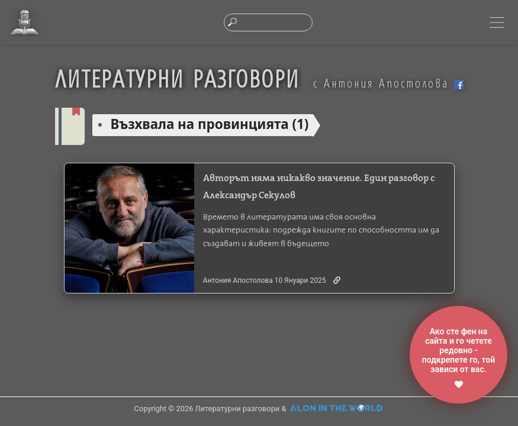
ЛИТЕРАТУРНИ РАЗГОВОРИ (177, 78)
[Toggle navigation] (497, 22)
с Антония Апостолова (388, 83)
